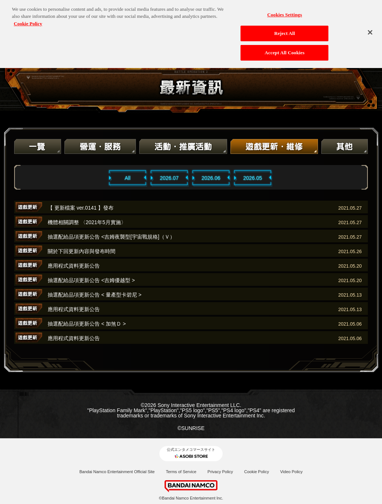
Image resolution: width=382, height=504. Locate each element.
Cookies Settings (284, 11)
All (128, 178)
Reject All (284, 30)
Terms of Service (181, 471)
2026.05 (252, 178)
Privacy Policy (220, 471)
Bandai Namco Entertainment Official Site (117, 471)
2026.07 (169, 178)
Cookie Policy (256, 471)
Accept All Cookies (285, 49)
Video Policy (291, 471)
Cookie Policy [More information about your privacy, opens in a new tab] (28, 20)
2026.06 (210, 178)
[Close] (370, 29)
